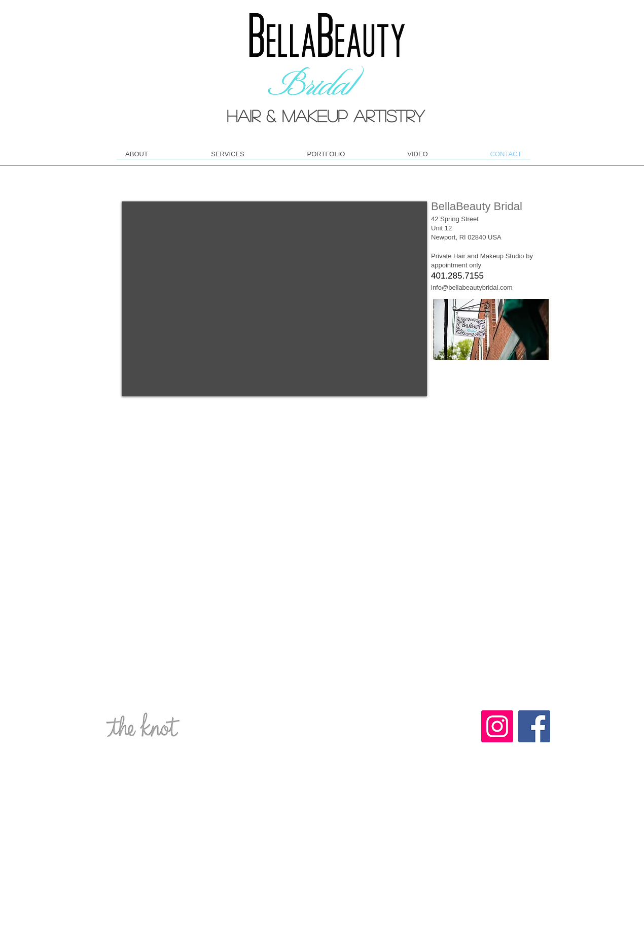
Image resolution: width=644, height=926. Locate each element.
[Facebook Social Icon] (534, 726)
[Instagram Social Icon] (497, 726)
